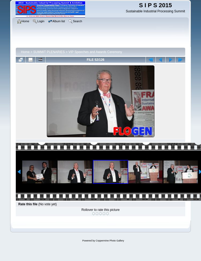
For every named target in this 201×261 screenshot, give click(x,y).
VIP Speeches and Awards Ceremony (95, 52)
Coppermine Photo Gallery (110, 240)
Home (25, 52)
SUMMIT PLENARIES (49, 52)
